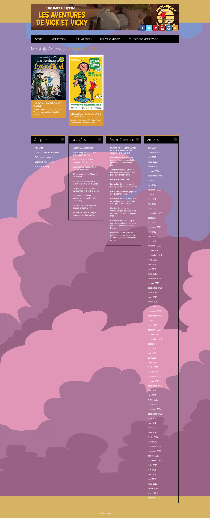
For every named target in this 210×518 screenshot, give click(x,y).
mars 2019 (152, 274)
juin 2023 (152, 199)
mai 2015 (152, 390)
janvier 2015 (153, 404)
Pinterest (155, 28)
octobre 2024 (153, 171)
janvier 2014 (153, 442)
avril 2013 (152, 479)
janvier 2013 (153, 493)
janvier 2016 (153, 372)
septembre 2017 (155, 316)
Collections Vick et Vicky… (144, 39)
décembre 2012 (154, 498)
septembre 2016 (155, 339)
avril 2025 (152, 157)
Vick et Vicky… (60, 39)
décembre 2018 (154, 278)
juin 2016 (152, 348)
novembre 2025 (154, 152)
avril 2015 (152, 395)
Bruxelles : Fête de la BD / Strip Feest (86, 115)
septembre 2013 (155, 460)
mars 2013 (152, 484)
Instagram (169, 28)
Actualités (39, 148)
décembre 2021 (154, 227)
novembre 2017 (154, 311)
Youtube (162, 28)
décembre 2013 (154, 446)
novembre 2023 (154, 190)
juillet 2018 (152, 292)
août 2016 (152, 344)
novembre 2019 (154, 246)
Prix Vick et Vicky (42, 166)
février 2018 (153, 302)
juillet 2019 (152, 260)
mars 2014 (152, 432)
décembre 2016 (154, 330)
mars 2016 (152, 362)
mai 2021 (152, 236)
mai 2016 (152, 353)
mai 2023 (152, 204)
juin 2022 (152, 222)
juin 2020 (152, 241)
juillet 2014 (152, 418)
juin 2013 (152, 470)
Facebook (142, 28)
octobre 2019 (153, 250)
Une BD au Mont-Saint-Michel (47, 104)
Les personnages (110, 39)
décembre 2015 (154, 376)
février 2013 (153, 488)
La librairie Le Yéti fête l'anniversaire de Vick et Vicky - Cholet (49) (86, 198)
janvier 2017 (153, 325)
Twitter (149, 28)
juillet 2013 (152, 465)
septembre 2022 (155, 213)
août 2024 (152, 180)
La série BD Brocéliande (83, 148)
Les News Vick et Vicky (44, 162)
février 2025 (153, 166)
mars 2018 (152, 297)
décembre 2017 (154, 306)
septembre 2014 (155, 414)
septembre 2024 (155, 176)
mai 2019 (152, 264)
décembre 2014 (154, 409)
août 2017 (152, 320)
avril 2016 (152, 358)
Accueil (39, 39)
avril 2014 (152, 428)
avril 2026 (152, 148)
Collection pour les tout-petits (47, 152)
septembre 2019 (155, 255)
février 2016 (153, 367)
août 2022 (152, 218)
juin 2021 (152, 232)
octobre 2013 (153, 456)
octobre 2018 (153, 283)
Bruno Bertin (84, 39)
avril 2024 (152, 185)
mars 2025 (152, 162)
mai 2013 (152, 474)
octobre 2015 (153, 381)
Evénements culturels (44, 157)
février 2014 (153, 437)
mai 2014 (152, 423)
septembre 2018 (155, 288)
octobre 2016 (153, 334)
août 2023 (152, 194)
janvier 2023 (153, 208)
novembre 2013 (154, 451)
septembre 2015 (155, 386)
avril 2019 (152, 269)
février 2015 (153, 400)
